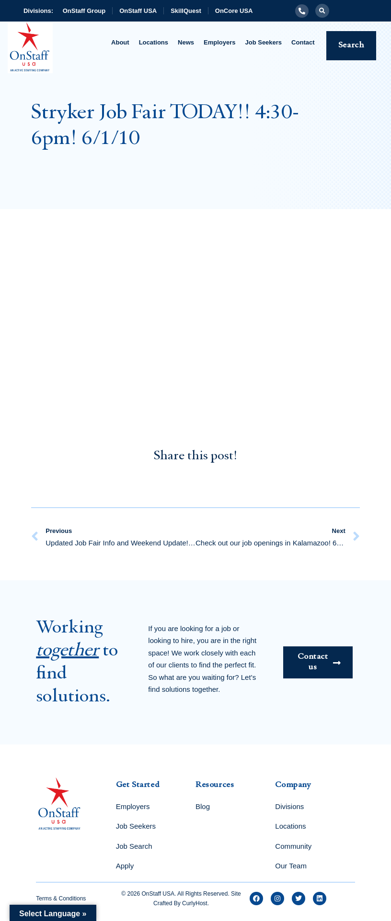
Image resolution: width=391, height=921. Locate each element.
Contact (302, 42)
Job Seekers (263, 42)
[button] (322, 11)
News (186, 42)
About (120, 42)
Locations (153, 42)
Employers (219, 42)
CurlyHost (194, 903)
